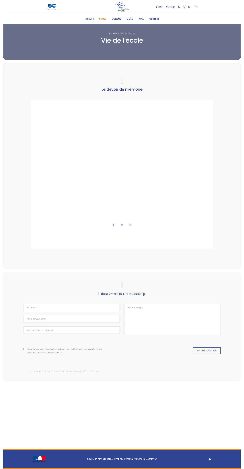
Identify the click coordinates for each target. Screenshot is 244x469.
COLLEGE (116, 18)
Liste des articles (123, 459)
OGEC (130, 18)
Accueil (89, 18)
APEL (141, 18)
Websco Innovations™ (145, 459)
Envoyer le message (206, 350)
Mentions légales (103, 459)
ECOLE (102, 18)
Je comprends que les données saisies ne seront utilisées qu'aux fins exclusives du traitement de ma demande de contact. (65, 351)
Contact (154, 18)
